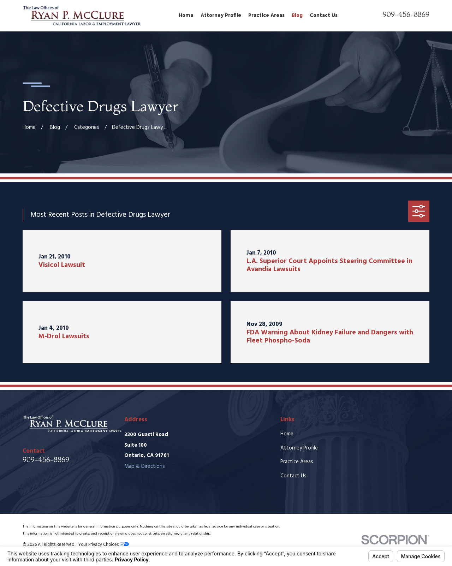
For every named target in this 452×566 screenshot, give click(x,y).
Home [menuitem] (186, 15)
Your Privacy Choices (103, 544)
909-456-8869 (406, 14)
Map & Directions (144, 466)
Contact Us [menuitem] (324, 15)
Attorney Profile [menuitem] (221, 15)
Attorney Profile (299, 448)
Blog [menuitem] (297, 15)
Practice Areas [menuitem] (266, 15)
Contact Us (293, 476)
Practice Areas (296, 462)
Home (286, 434)
